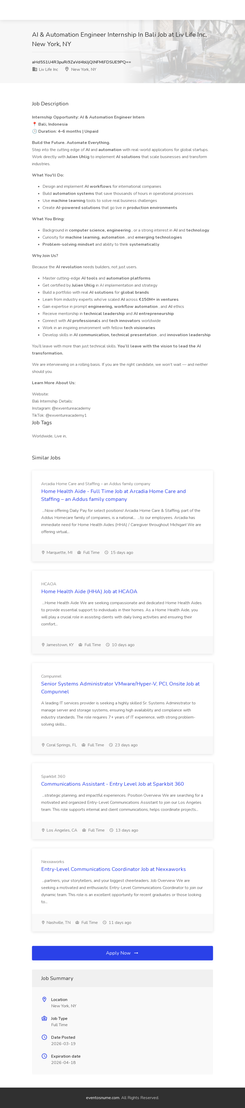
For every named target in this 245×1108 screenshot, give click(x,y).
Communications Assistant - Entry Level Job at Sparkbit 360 (112, 784)
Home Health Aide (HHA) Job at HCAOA (89, 591)
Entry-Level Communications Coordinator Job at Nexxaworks (113, 869)
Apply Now (122, 953)
